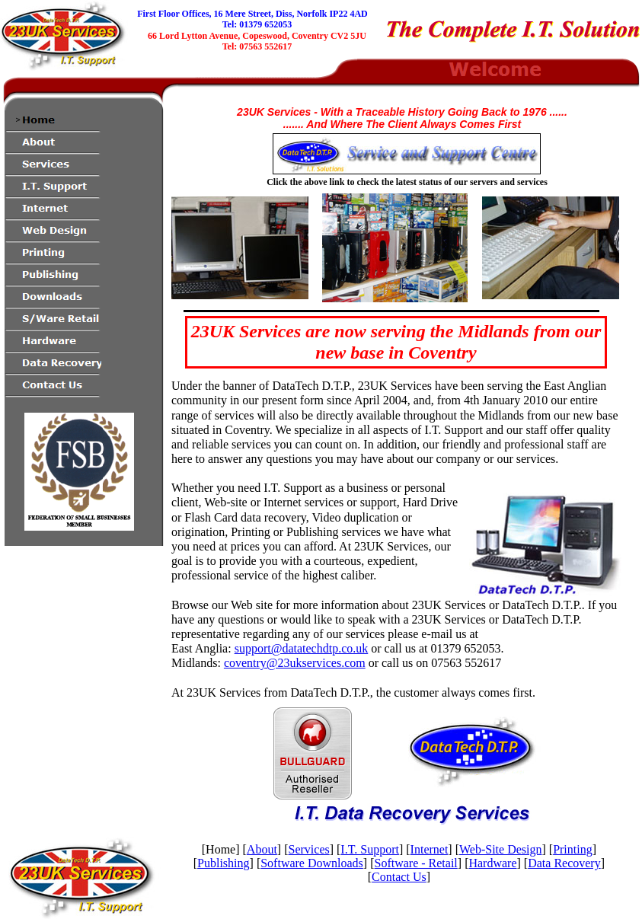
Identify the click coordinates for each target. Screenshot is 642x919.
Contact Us (399, 876)
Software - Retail (416, 863)
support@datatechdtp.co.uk (302, 648)
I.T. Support (369, 849)
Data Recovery (564, 863)
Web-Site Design (500, 849)
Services (309, 849)
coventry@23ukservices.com (295, 662)
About (262, 849)
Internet (429, 849)
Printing (572, 849)
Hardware (492, 863)
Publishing (223, 863)
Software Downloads (311, 863)
